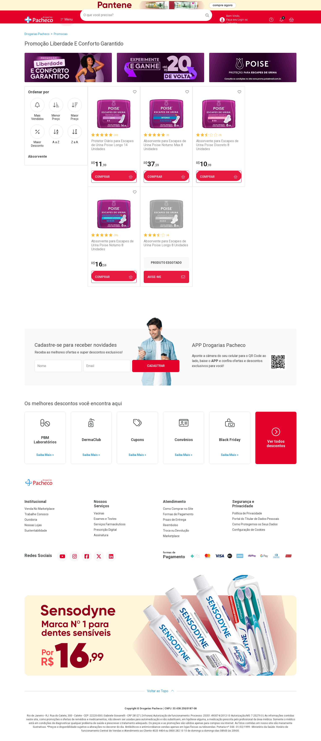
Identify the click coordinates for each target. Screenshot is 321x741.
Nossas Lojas (33, 525)
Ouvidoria (31, 519)
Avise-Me (113, 277)
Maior (75, 109)
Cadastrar (156, 365)
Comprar (113, 177)
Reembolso (170, 525)
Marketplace (171, 536)
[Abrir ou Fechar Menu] (66, 21)
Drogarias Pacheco (37, 34)
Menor (56, 109)
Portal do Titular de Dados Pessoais (255, 518)
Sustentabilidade (36, 530)
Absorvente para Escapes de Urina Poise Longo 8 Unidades (113, 243)
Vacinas (99, 513)
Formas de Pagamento (178, 514)
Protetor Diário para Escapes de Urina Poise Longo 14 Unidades (112, 145)
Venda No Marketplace (40, 508)
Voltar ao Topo (160, 691)
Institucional (35, 501)
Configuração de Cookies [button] (248, 529)
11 (98, 164)
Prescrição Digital (105, 529)
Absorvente (37, 156)
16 (254, 164)
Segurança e (264, 503)
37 (150, 164)
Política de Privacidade (247, 513)
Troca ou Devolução (176, 530)
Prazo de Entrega (174, 519)
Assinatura (101, 535)
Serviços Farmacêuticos (109, 524)
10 (202, 164)
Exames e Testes (105, 518)
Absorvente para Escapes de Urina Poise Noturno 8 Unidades (268, 145)
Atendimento (174, 501)
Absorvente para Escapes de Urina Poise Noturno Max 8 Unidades (164, 145)
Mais (37, 109)
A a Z (56, 134)
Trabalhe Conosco (36, 514)
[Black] (160, 5)
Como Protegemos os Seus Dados (255, 524)
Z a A (75, 134)
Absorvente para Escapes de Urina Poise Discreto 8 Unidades (216, 145)
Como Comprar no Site (178, 508)
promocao (61, 34)
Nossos (126, 503)
